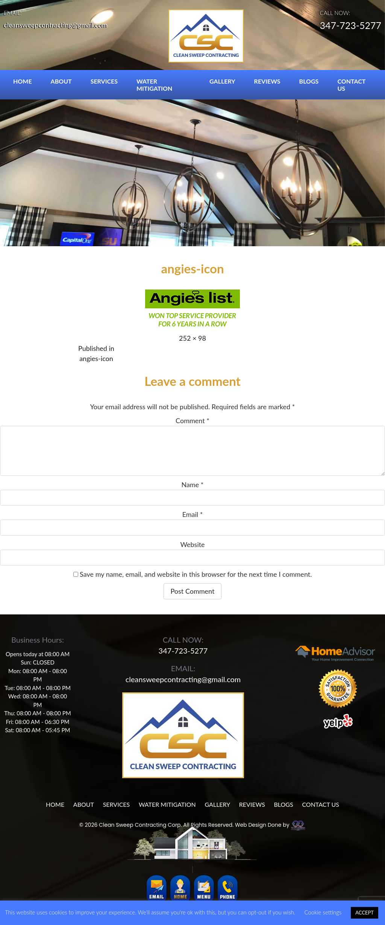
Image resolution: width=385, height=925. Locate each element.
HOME (22, 81)
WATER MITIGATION (154, 85)
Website (192, 544)
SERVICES (104, 81)
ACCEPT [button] (364, 913)
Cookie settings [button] (322, 912)
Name (193, 484)
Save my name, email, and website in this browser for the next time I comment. (196, 574)
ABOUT (61, 81)
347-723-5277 (350, 25)
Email (192, 514)
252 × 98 (192, 338)
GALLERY (222, 81)
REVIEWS (267, 81)
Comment (192, 420)
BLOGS (309, 81)
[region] (192, 123)
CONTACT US (351, 85)
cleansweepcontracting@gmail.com (56, 25)
